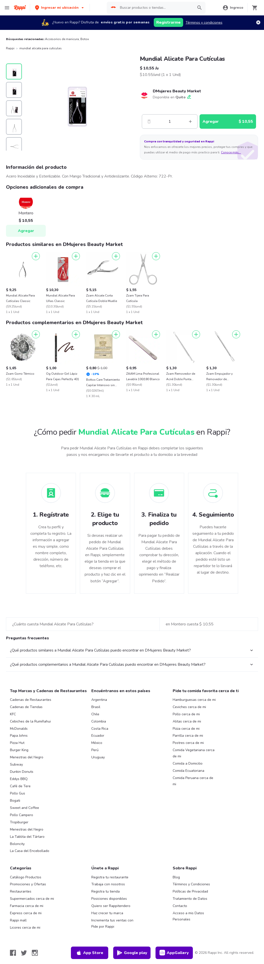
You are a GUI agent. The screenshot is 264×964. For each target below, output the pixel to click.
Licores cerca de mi (25, 927)
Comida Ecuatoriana (188, 770)
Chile (95, 714)
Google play (132, 953)
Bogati (15, 800)
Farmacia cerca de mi (26, 906)
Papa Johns (19, 735)
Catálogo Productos (25, 877)
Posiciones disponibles (109, 898)
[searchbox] (155, 8)
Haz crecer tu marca (107, 913)
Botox (84, 39)
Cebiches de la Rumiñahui (30, 721)
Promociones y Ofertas (28, 884)
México (96, 742)
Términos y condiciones (204, 22)
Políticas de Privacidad (190, 891)
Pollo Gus (17, 793)
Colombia (98, 721)
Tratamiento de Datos (190, 898)
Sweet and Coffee (24, 807)
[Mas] (190, 121)
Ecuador (97, 735)
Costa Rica (99, 728)
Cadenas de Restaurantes (30, 699)
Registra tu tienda (105, 891)
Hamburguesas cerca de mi (194, 699)
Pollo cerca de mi (186, 714)
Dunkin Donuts (21, 771)
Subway (16, 764)
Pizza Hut (17, 742)
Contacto (180, 906)
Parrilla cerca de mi (188, 735)
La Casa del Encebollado (29, 850)
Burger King (19, 750)
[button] (60, 7)
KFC (13, 714)
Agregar (26, 231)
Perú (95, 750)
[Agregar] (36, 256)
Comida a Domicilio (188, 763)
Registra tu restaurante (109, 877)
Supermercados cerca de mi (32, 898)
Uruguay (98, 757)
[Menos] (149, 121)
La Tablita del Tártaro (27, 836)
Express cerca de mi (26, 913)
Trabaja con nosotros (108, 884)
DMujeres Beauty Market (177, 91)
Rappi (10, 48)
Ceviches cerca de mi (189, 707)
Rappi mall (18, 920)
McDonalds (19, 728)
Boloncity (17, 844)
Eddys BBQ (19, 779)
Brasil (95, 707)
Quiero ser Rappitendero (110, 906)
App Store (89, 953)
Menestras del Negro (26, 757)
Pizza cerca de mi (186, 728)
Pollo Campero (21, 815)
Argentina (99, 699)
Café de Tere (20, 786)
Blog (176, 877)
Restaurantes (20, 891)
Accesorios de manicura (62, 39)
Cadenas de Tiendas (26, 707)
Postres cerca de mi (188, 742)
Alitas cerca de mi (187, 721)
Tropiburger (19, 822)
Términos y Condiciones (191, 884)
